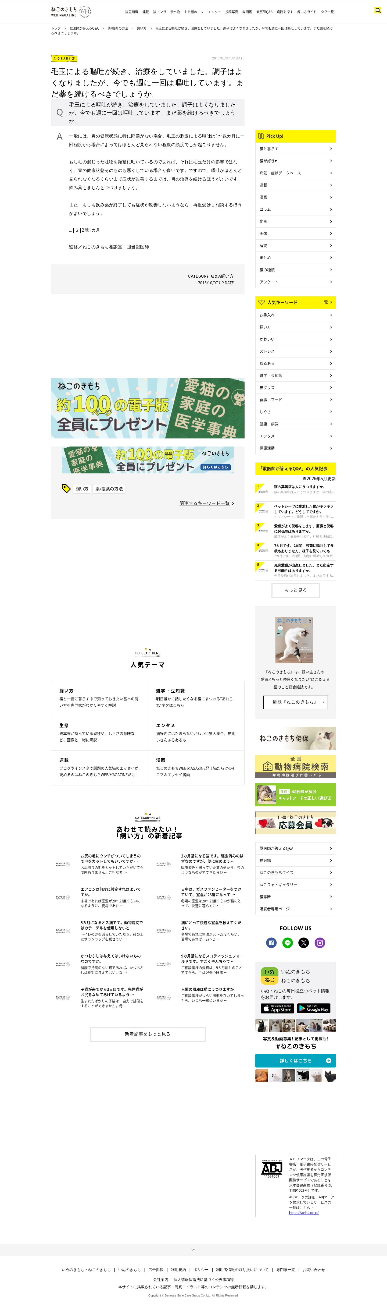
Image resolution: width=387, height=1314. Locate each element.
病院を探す (285, 11)
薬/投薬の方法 (118, 28)
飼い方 (141, 28)
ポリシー (201, 1270)
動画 (263, 221)
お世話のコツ (194, 11)
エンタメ (214, 11)
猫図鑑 (247, 11)
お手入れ (267, 314)
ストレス (267, 351)
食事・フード (271, 399)
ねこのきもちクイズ (276, 872)
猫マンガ (159, 11)
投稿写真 (231, 11)
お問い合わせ (314, 1270)
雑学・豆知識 (271, 375)
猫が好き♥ (268, 160)
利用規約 (178, 1270)
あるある (267, 363)
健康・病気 (269, 423)
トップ (56, 28)
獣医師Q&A (264, 11)
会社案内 (160, 1279)
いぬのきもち (129, 1270)
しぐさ (265, 411)
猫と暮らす (269, 148)
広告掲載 (155, 1270)
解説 (263, 245)
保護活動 (267, 448)
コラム (265, 209)
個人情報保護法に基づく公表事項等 (204, 1279)
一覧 (324, 301)
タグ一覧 (327, 11)
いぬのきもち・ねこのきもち (86, 1270)
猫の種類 (267, 269)
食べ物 (175, 11)
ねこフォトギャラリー (278, 884)
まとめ (265, 257)
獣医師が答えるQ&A (84, 28)
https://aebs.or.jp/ (304, 1212)
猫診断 (265, 896)
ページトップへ (193, 1250)
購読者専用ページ (275, 908)
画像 (263, 233)
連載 (145, 11)
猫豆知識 (131, 11)
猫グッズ (267, 387)
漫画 (263, 197)
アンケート (269, 281)
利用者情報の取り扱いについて (242, 1270)
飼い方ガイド (307, 11)
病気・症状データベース (280, 172)
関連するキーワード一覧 (205, 503)
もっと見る (295, 590)
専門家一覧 (285, 1270)
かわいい (267, 339)
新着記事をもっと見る (148, 1033)
